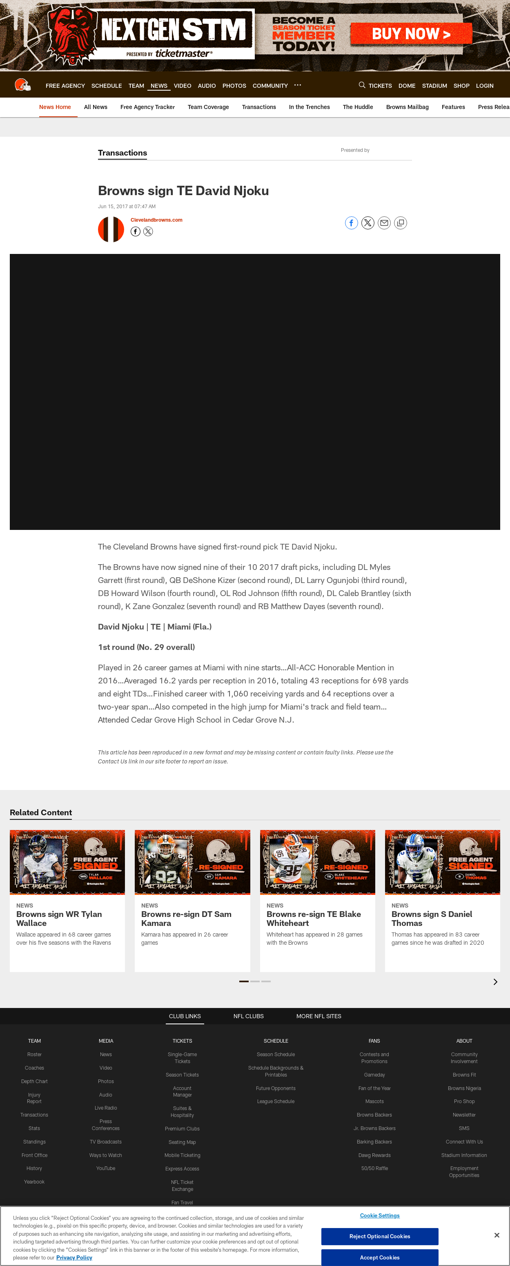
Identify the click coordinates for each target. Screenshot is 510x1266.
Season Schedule (276, 1054)
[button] (243, 981)
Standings (34, 1141)
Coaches (34, 1067)
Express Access (182, 1168)
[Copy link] (400, 223)
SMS (464, 1128)
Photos (106, 1081)
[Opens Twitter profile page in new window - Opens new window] (148, 231)
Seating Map (182, 1142)
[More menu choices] (297, 85)
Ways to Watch (105, 1155)
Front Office (34, 1155)
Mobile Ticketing (182, 1155)
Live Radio (106, 1107)
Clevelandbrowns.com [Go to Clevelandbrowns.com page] (157, 219)
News (106, 1054)
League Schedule (275, 1101)
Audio (105, 1094)
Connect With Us (464, 1141)
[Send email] (384, 227)
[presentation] (497, 983)
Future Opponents (276, 1088)
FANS (374, 1041)
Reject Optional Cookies (380, 1236)
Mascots (374, 1101)
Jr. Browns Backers (375, 1128)
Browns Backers (374, 1114)
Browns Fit (464, 1074)
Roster (34, 1054)
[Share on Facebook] (351, 227)
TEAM (34, 1041)
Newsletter (464, 1114)
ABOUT (464, 1041)
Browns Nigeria (464, 1088)
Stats (34, 1128)
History (34, 1168)
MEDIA (106, 1041)
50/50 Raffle (374, 1168)
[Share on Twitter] (367, 227)
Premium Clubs (182, 1128)
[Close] (497, 1235)
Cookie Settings (380, 1216)
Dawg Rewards (375, 1155)
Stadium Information (464, 1155)
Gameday (374, 1074)
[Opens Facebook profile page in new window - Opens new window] (135, 231)
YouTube (105, 1168)
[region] (255, 1236)
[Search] (362, 84)
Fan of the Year (375, 1088)
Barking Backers (374, 1141)
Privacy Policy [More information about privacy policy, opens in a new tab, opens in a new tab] (74, 1257)
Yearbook (34, 1181)
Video (106, 1067)
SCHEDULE (276, 1041)
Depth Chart (34, 1081)
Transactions (34, 1114)
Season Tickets (182, 1074)
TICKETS (182, 1041)
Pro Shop (464, 1101)
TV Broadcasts (106, 1141)
